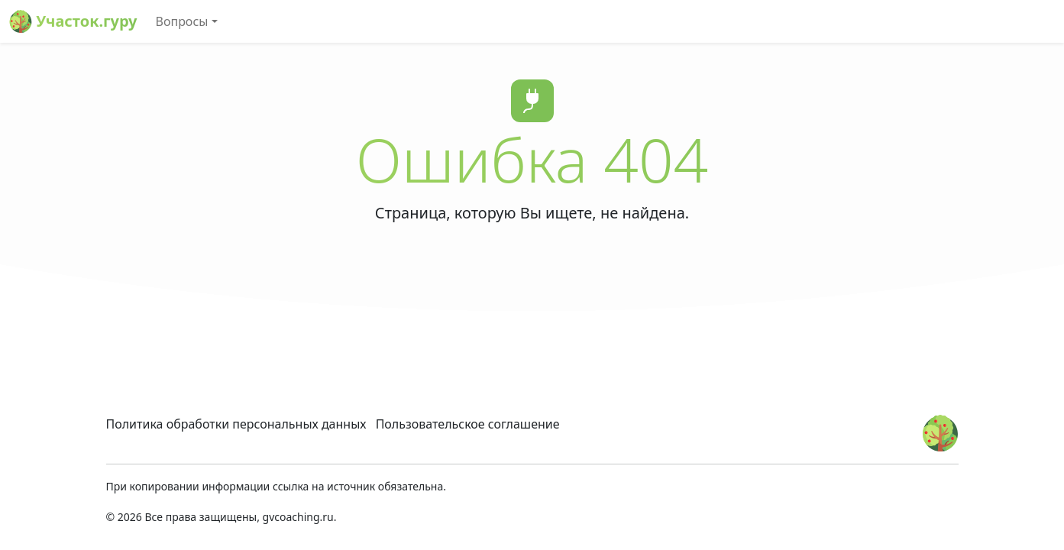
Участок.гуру (73, 21)
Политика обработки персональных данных (236, 424)
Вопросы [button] (182, 21)
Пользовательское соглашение (468, 424)
